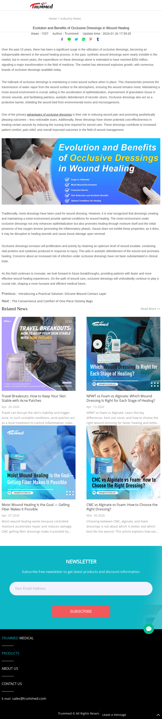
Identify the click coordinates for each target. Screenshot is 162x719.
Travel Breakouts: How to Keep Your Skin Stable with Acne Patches (34, 398)
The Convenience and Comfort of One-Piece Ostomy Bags (52, 301)
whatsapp (83, 39)
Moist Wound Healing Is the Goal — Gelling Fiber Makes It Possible (36, 507)
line (69, 39)
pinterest (91, 39)
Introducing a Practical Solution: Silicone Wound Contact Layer (63, 294)
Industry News (71, 18)
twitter (76, 39)
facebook (62, 39)
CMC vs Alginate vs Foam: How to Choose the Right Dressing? (122, 507)
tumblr (98, 39)
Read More (150, 309)
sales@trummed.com (29, 698)
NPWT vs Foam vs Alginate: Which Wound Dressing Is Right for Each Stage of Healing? (120, 398)
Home (53, 18)
